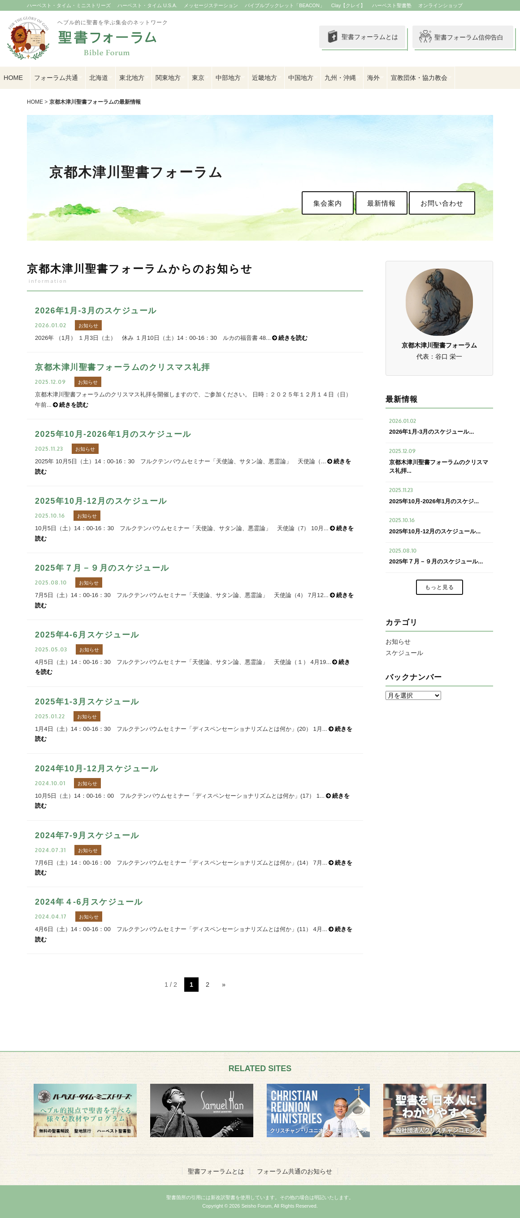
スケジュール (404, 652)
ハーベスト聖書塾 (392, 5)
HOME (13, 77)
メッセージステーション (211, 5)
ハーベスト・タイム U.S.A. (147, 5)
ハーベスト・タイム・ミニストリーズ (69, 5)
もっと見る (439, 587)
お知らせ (398, 641)
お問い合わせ (442, 203)
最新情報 (381, 203)
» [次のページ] (223, 984)
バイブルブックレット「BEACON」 (285, 5)
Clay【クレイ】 (348, 5)
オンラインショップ (440, 5)
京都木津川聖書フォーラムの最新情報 (95, 102)
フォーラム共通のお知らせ (294, 1171)
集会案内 (327, 203)
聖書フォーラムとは (354, 37)
